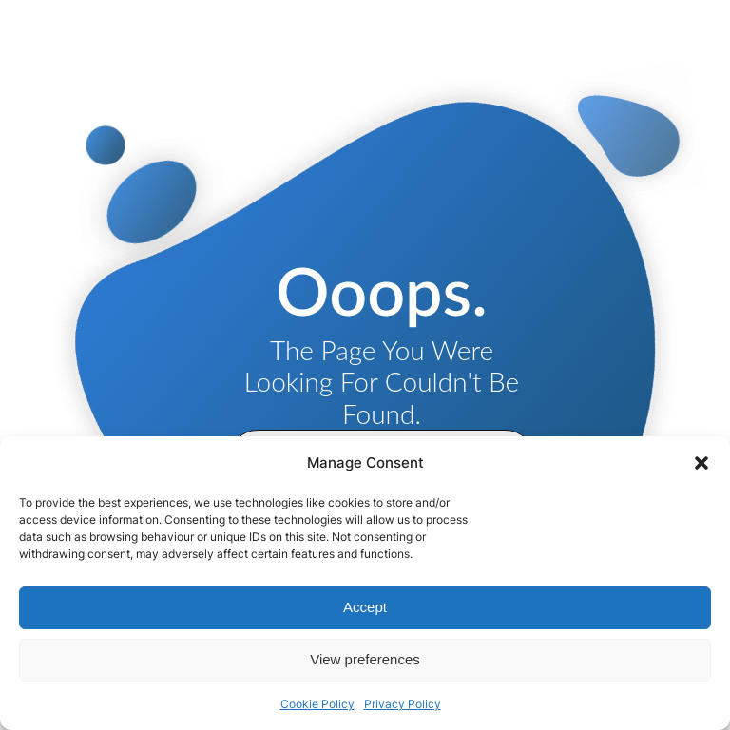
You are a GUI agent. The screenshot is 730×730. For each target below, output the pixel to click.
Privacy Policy (402, 704)
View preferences (365, 659)
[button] (701, 462)
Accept (365, 607)
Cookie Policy (317, 704)
